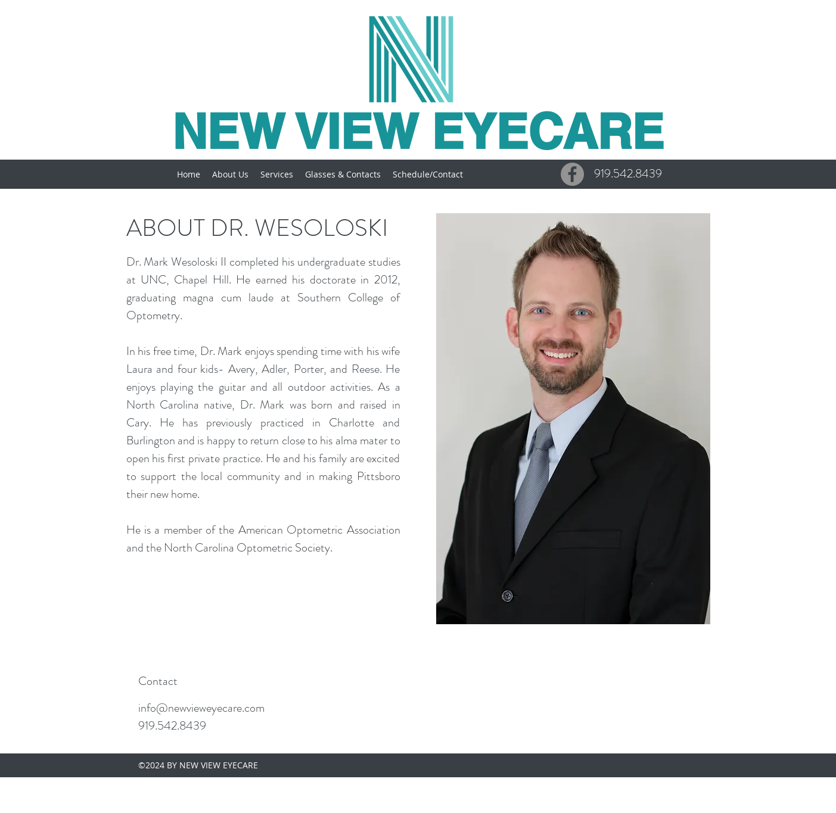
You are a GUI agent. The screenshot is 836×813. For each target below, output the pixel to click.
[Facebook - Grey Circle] (572, 174)
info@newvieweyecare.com (201, 708)
